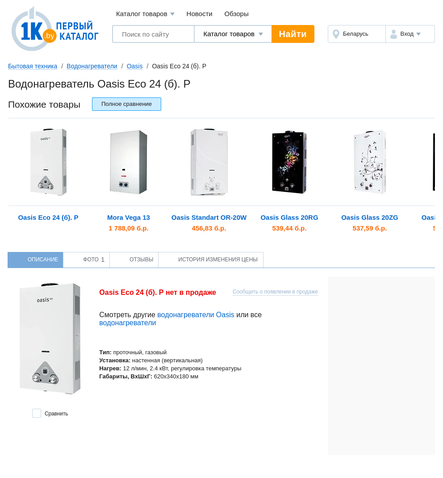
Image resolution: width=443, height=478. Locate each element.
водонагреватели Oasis (195, 315)
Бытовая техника (32, 66)
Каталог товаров (145, 14)
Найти (293, 34)
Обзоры (237, 13)
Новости (200, 13)
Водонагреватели (92, 66)
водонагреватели (127, 323)
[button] (410, 33)
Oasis (135, 66)
